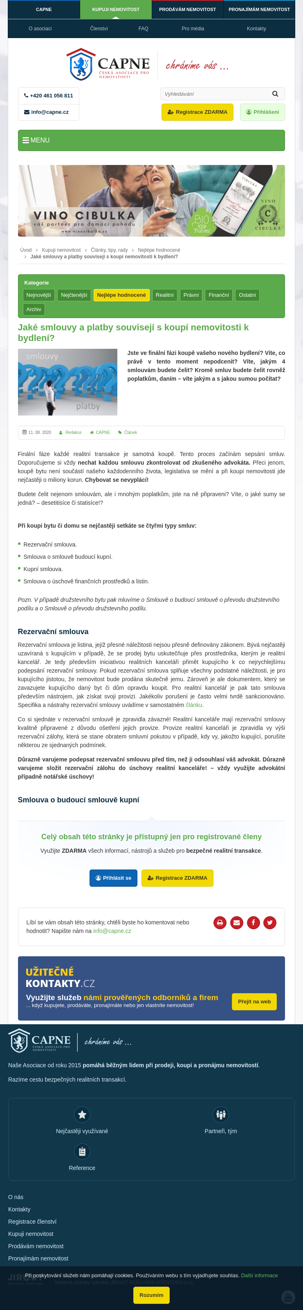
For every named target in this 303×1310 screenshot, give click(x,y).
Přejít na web (254, 1001)
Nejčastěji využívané (82, 1130)
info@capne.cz (50, 112)
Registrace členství (32, 1221)
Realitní (165, 295)
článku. (195, 705)
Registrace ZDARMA (201, 112)
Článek (130, 432)
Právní (191, 295)
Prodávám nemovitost (187, 9)
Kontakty (256, 29)
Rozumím (151, 1295)
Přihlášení (266, 112)
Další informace (259, 1275)
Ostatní (247, 295)
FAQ (143, 29)
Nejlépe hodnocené (159, 250)
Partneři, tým (221, 1130)
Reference (82, 1167)
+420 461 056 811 (51, 96)
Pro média (193, 29)
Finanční (219, 295)
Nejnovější (39, 295)
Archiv (34, 309)
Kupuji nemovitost (115, 9)
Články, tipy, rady (109, 250)
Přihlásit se (117, 878)
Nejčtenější (74, 295)
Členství (99, 29)
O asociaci (40, 29)
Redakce (73, 432)
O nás (15, 1196)
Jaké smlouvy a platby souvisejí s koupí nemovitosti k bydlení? (104, 257)
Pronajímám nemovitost (259, 9)
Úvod (26, 250)
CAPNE (44, 9)
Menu (40, 140)
